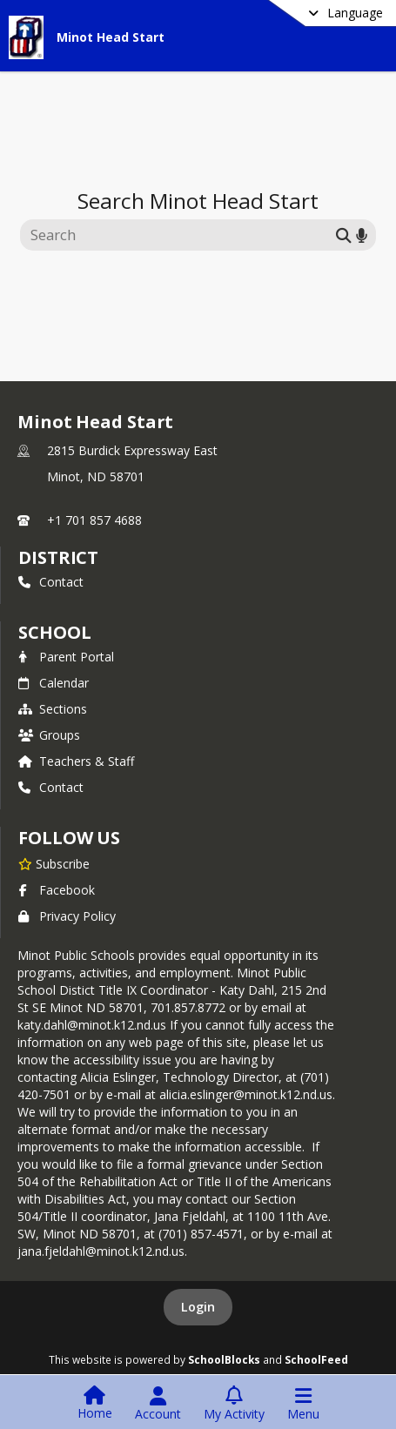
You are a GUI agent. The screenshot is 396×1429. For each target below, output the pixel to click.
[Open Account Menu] (158, 1403)
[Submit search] (344, 234)
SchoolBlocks (224, 1359)
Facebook (56, 890)
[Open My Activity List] (234, 1403)
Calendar (53, 682)
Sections (52, 709)
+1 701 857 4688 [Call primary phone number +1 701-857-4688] (94, 520)
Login (198, 1306)
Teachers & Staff (76, 761)
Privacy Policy (67, 916)
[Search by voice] (361, 234)
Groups (49, 735)
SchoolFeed (316, 1359)
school (54, 632)
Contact (51, 582)
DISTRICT (58, 557)
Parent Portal (66, 656)
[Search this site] (180, 235)
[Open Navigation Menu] (303, 1403)
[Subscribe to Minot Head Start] (54, 863)
